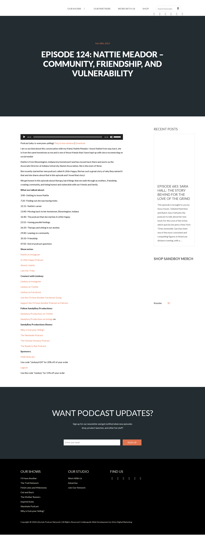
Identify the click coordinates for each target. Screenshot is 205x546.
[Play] (24, 137)
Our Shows (76, 8)
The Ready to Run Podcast (33, 346)
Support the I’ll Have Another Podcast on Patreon (44, 303)
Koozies (158, 303)
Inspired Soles (27, 501)
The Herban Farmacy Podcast (35, 340)
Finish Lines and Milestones (34, 487)
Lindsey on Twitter (29, 286)
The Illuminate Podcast (32, 335)
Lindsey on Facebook (31, 292)
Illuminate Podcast (30, 506)
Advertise (73, 483)
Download (80, 143)
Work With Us (126, 8)
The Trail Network (30, 483)
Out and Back (27, 492)
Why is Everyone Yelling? (32, 329)
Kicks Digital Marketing (122, 522)
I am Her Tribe (28, 270)
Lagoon (24, 367)
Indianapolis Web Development (95, 522)
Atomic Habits (28, 265)
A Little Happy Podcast (32, 259)
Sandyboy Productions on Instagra (37, 319)
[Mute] (111, 137)
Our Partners (102, 8)
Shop (146, 8)
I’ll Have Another (29, 478)
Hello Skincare (28, 356)
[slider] (67, 137)
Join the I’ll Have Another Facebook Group (41, 297)
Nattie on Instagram (30, 254)
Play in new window (64, 143)
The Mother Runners (30, 497)
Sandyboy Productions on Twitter (37, 313)
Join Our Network (77, 487)
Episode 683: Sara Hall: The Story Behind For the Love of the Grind (173, 192)
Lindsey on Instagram (31, 281)
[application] (72, 137)
